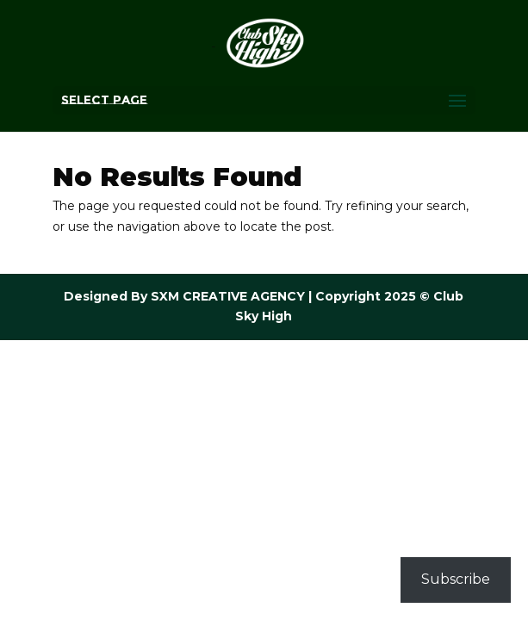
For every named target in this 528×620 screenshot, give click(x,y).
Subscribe (455, 579)
